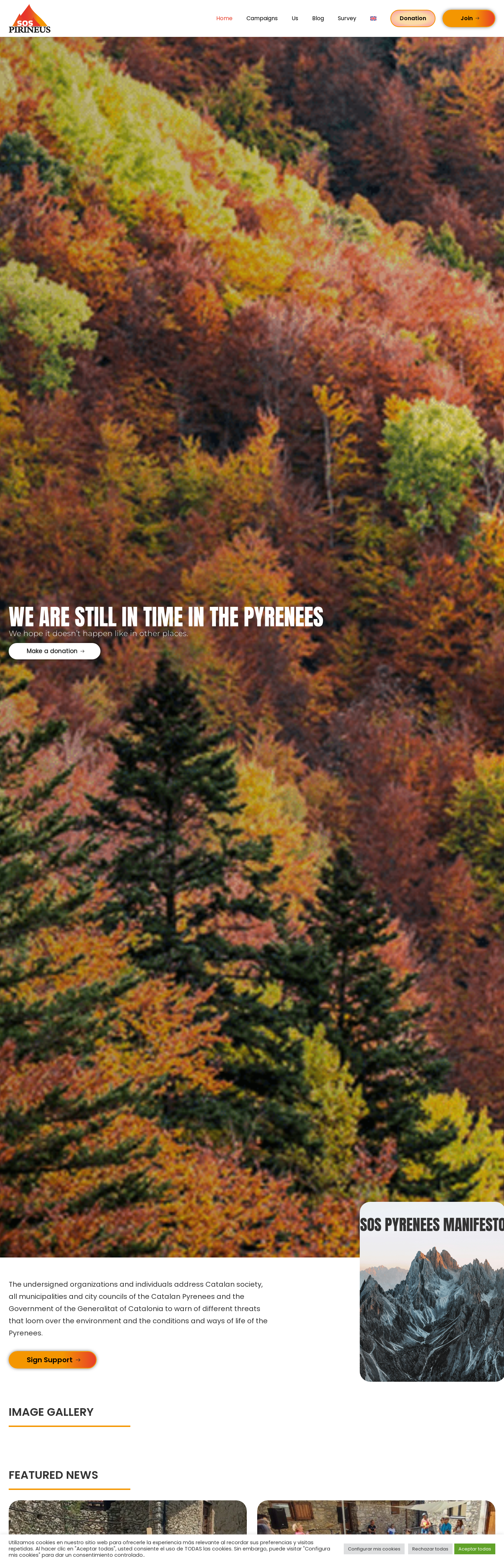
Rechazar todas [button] (430, 1549)
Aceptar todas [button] (474, 1549)
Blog (318, 18)
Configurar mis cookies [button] (374, 1549)
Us (295, 18)
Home (224, 18)
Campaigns (262, 18)
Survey (347, 18)
